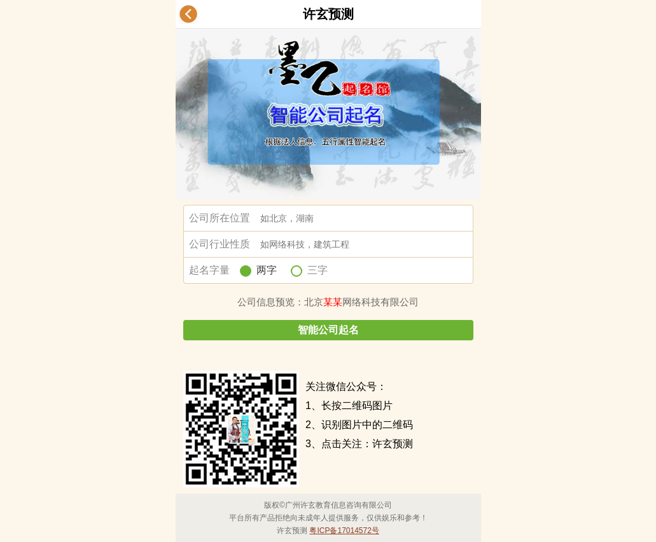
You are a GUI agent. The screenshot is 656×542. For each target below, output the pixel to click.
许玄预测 (328, 14)
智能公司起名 (328, 329)
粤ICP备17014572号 (344, 530)
